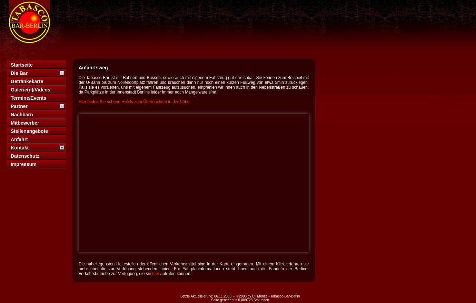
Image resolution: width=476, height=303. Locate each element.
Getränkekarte (27, 81)
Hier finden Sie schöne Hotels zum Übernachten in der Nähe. (135, 101)
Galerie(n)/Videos (30, 89)
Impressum (24, 164)
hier (155, 273)
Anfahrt (19, 139)
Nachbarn (22, 114)
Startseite (22, 65)
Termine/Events (28, 98)
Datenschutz (25, 156)
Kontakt (20, 147)
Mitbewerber (25, 123)
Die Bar (19, 73)
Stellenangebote (29, 131)
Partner (19, 106)
